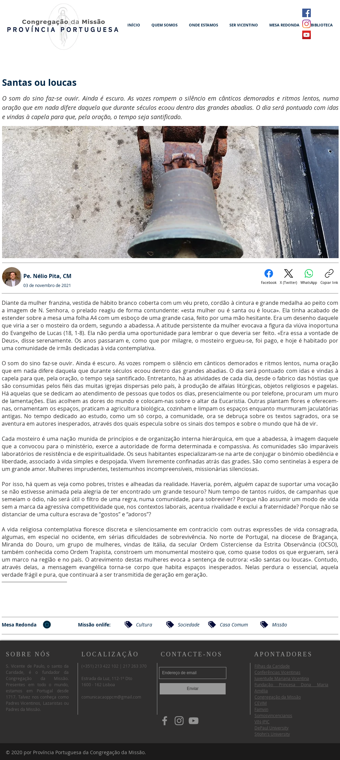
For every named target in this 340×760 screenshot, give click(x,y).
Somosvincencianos (273, 715)
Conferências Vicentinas (277, 672)
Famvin (261, 709)
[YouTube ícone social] (306, 35)
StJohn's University (272, 734)
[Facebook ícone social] (306, 13)
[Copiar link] (329, 277)
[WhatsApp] (309, 277)
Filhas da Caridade (272, 666)
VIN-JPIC (262, 721)
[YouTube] (194, 721)
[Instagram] (306, 24)
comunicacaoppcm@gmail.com (111, 697)
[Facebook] (268, 277)
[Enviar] (192, 688)
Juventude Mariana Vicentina (281, 678)
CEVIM (260, 703)
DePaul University (271, 727)
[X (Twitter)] (288, 277)
